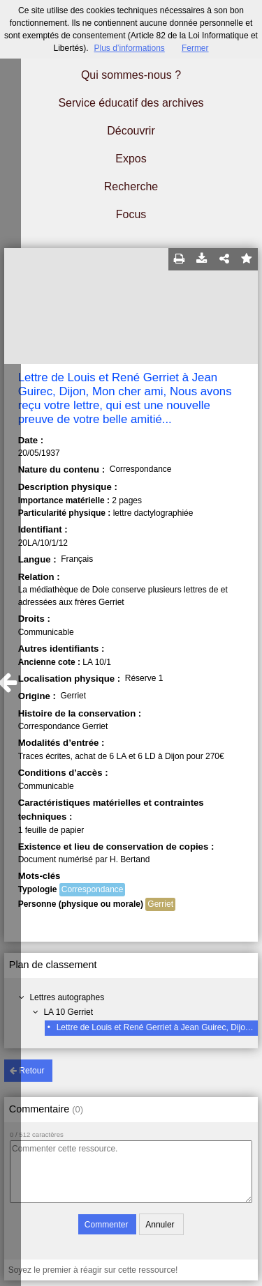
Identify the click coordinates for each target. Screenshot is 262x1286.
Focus (131, 214)
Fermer (195, 48)
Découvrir (130, 131)
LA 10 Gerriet (68, 1012)
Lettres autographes (66, 997)
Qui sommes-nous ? (131, 75)
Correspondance (92, 889)
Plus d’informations (129, 48)
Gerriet (160, 904)
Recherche (131, 186)
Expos (130, 158)
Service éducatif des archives (130, 103)
